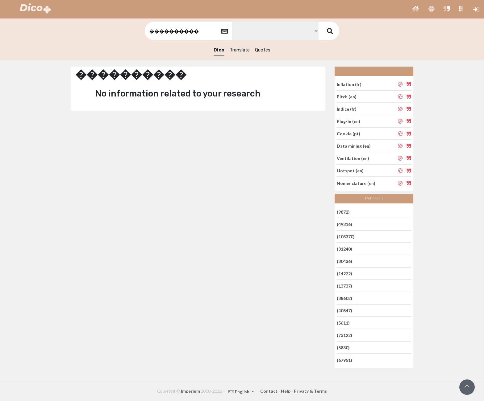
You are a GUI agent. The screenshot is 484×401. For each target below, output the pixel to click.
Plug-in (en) (348, 121)
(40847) (344, 310)
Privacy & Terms (310, 391)
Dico (219, 50)
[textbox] (188, 31)
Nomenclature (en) (356, 183)
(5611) (343, 322)
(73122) (344, 335)
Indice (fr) (347, 109)
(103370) (346, 236)
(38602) (344, 298)
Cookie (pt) (348, 133)
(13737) (344, 285)
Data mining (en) (354, 146)
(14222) (344, 273)
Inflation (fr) (349, 84)
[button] (415, 9)
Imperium (190, 391)
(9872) (343, 211)
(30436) (344, 261)
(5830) (343, 347)
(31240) (344, 249)
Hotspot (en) (350, 170)
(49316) (344, 224)
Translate (240, 50)
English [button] (239, 391)
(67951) (344, 359)
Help (285, 391)
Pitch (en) (347, 96)
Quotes (262, 50)
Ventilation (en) (353, 158)
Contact (268, 391)
